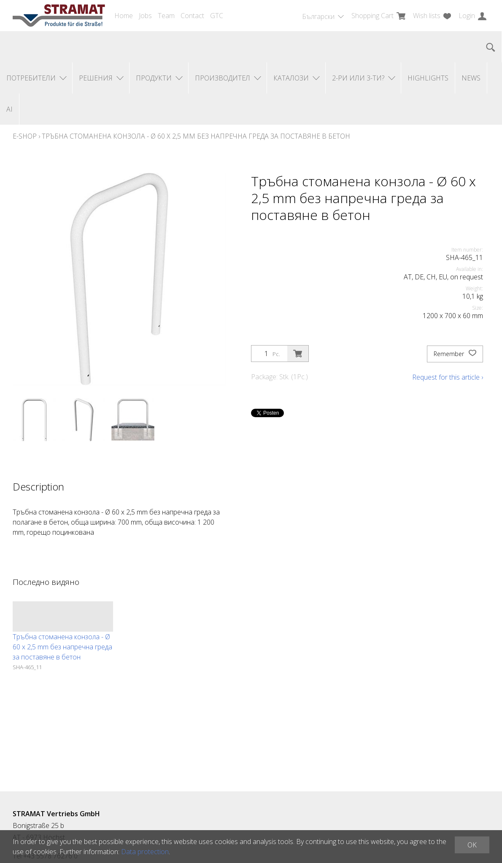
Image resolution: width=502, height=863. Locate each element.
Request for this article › (447, 377)
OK (472, 845)
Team (166, 15)
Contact (192, 15)
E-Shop (25, 136)
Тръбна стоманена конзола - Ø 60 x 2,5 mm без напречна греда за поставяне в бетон (196, 136)
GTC (216, 15)
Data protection (145, 851)
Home (123, 15)
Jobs (145, 15)
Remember (455, 354)
